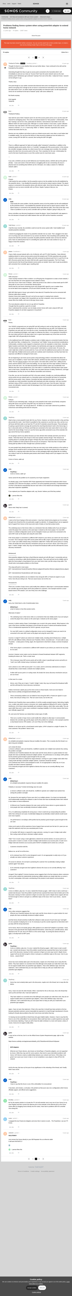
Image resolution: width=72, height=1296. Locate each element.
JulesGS (11, 1133)
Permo (10, 274)
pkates (10, 251)
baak (10, 176)
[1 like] (15, 496)
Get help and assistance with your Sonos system (24, 17)
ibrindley (11, 1100)
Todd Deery (12, 225)
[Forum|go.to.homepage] (21, 11)
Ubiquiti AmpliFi (22, 361)
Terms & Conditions (23, 1171)
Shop (4, 3)
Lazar (10, 1118)
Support (14, 3)
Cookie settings (35, 1171)
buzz (10, 111)
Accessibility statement (47, 1171)
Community (5, 17)
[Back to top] (68, 1168)
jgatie (10, 505)
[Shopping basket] (67, 3)
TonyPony (11, 417)
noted (16, 481)
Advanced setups (45, 17)
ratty (10, 199)
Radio (19, 3)
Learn (8, 3)
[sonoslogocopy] (36, 3)
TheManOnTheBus (14, 63)
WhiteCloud (12, 517)
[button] (2, 11)
